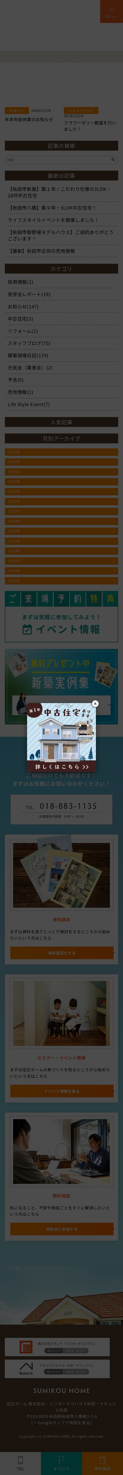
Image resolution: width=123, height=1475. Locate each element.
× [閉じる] (95, 703)
